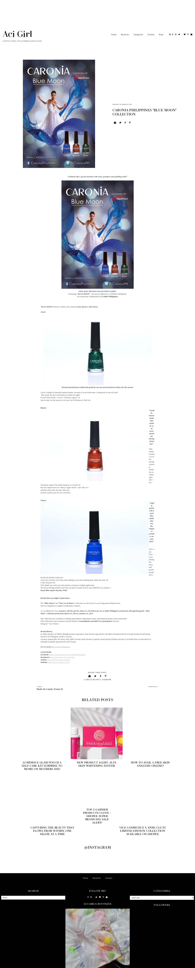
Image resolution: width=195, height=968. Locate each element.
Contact (150, 34)
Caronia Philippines (61, 647)
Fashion (106, 679)
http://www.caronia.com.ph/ (59, 662)
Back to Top (189, 965)
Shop (161, 34)
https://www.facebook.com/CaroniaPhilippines (67, 655)
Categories (138, 34)
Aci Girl (17, 34)
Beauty (97, 679)
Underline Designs (29, 965)
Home (113, 34)
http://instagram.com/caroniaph (62, 657)
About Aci (125, 34)
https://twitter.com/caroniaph (59, 660)
